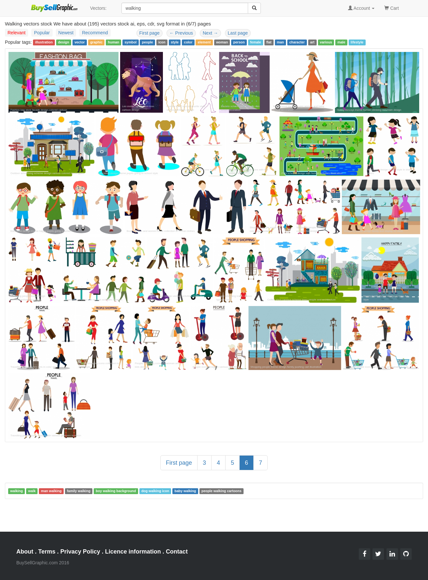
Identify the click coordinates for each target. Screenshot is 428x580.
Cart (391, 8)
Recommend (95, 32)
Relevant (16, 32)
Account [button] (361, 8)
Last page (238, 33)
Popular (42, 32)
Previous (181, 33)
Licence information (133, 551)
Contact (177, 551)
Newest (66, 32)
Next (210, 33)
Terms (46, 551)
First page (149, 33)
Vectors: (98, 8)
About (24, 551)
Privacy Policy (80, 551)
